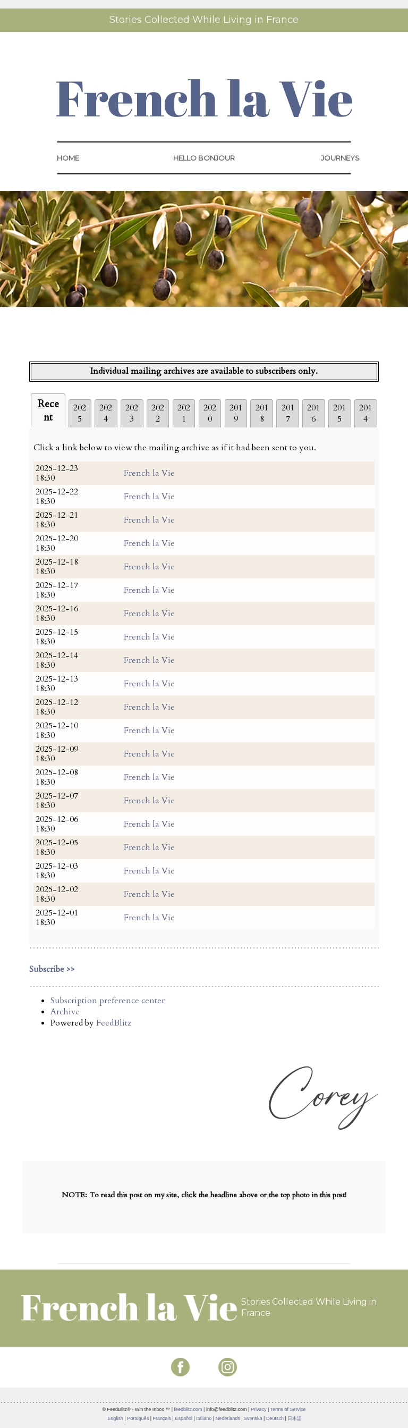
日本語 (294, 1418)
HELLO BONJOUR (204, 158)
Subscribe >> (52, 969)
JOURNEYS (340, 158)
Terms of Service (288, 1409)
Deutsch (275, 1418)
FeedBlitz (113, 1023)
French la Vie (149, 473)
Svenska (253, 1418)
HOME (68, 158)
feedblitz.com (188, 1409)
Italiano (203, 1418)
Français (162, 1418)
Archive (65, 1012)
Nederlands (228, 1418)
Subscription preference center (107, 1000)
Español (183, 1418)
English (115, 1418)
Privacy (259, 1409)
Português (138, 1418)
